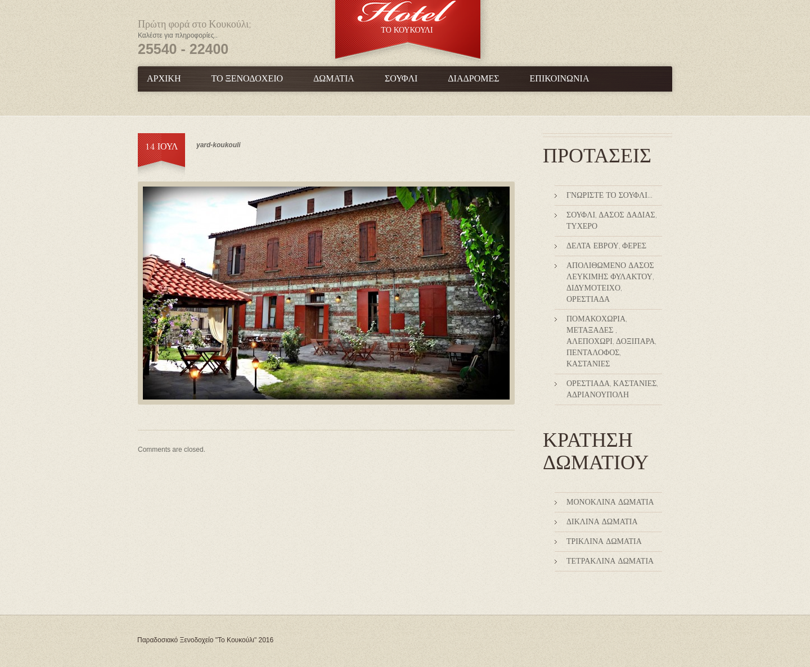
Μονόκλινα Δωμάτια (610, 502)
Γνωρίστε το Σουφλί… (609, 195)
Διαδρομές (473, 79)
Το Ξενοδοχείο (247, 79)
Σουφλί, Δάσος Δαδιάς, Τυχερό (611, 221)
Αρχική (164, 79)
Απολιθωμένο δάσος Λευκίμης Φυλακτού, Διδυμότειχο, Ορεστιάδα (610, 282)
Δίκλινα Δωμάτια (602, 522)
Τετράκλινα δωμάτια (610, 561)
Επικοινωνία (560, 79)
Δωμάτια (333, 79)
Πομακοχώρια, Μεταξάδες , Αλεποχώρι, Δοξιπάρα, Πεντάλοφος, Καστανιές (611, 342)
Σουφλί (401, 79)
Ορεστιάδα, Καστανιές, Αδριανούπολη (612, 389)
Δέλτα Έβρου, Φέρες (606, 246)
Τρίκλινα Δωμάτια (604, 541)
